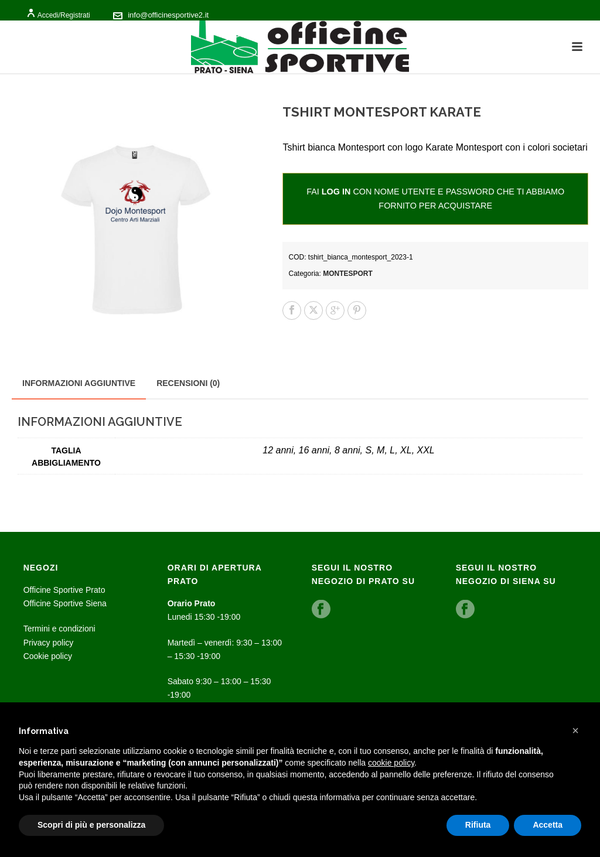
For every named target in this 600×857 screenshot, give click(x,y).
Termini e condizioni (59, 628)
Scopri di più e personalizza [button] (91, 824)
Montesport (348, 273)
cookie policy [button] (391, 762)
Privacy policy (48, 642)
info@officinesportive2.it (168, 15)
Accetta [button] (547, 824)
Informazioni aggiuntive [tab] (78, 383)
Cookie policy (47, 656)
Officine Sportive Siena (65, 603)
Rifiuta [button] (478, 824)
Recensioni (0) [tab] (188, 383)
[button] (575, 730)
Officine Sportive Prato (64, 590)
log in (336, 191)
